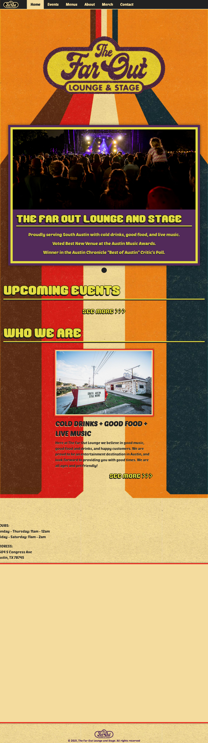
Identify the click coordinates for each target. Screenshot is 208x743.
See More (104, 311)
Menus (71, 4)
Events (53, 4)
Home (35, 4)
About (89, 4)
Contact (126, 4)
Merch (107, 4)
